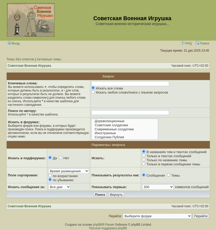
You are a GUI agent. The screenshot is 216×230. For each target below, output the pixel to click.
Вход (14, 43)
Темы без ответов (20, 59)
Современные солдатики (125, 129)
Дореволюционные (125, 121)
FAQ (186, 43)
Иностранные (125, 133)
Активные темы (49, 59)
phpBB (97, 224)
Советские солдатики (125, 125)
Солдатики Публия (125, 137)
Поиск (202, 43)
